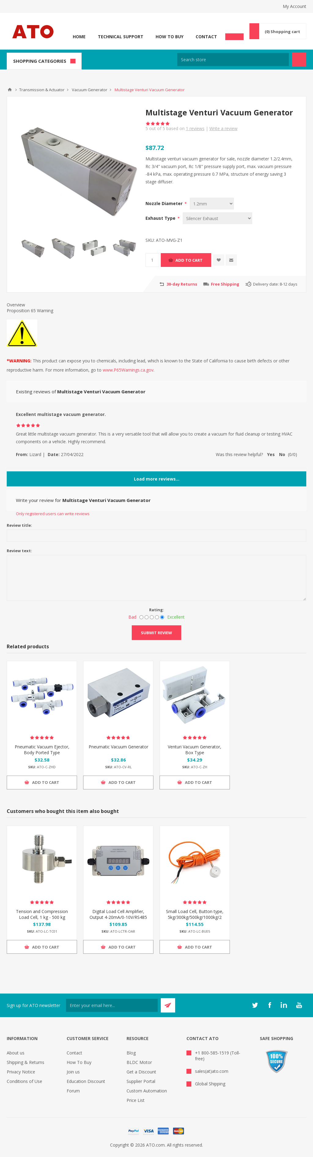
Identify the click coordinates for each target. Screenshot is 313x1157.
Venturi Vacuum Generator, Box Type (194, 749)
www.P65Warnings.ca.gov (128, 370)
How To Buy (169, 36)
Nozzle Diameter (164, 203)
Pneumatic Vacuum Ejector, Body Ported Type (42, 749)
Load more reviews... (156, 479)
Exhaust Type (161, 218)
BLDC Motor (139, 1062)
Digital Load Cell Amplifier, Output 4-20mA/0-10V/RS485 (118, 914)
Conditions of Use (24, 1081)
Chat (234, 34)
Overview (16, 305)
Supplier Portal (141, 1081)
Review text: (19, 550)
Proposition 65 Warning (30, 310)
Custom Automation (147, 1091)
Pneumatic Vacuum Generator (118, 747)
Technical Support (120, 36)
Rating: (156, 609)
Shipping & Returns (25, 1062)
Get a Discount (141, 1072)
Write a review (223, 128)
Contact (206, 36)
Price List (136, 1100)
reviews (195, 128)
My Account (294, 6)
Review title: (19, 525)
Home (79, 36)
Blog (131, 1053)
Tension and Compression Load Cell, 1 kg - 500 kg (42, 914)
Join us (73, 1072)
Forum (73, 1091)
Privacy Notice (21, 1072)
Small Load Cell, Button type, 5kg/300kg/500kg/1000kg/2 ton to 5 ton (194, 917)
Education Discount (86, 1081)
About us (15, 1053)
